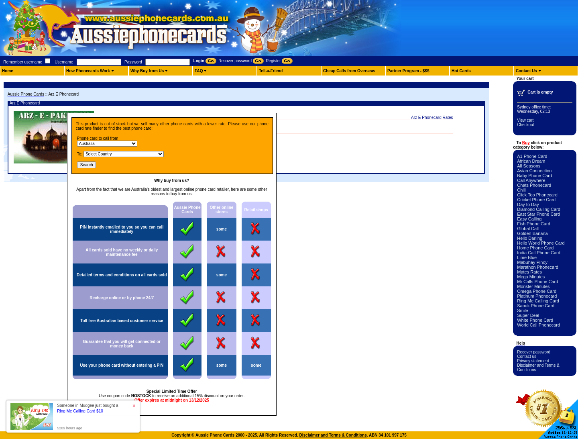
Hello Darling (529, 238)
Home (7, 71)
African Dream (531, 161)
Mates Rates (529, 272)
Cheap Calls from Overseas (349, 71)
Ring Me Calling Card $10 (80, 411)
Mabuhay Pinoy (532, 262)
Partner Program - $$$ (408, 71)
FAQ (199, 71)
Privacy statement (533, 361)
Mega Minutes (531, 276)
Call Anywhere (531, 180)
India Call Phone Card (538, 252)
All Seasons (528, 165)
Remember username (22, 62)
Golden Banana (532, 233)
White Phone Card (535, 320)
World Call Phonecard (538, 325)
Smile (522, 310)
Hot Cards (461, 71)
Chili (521, 190)
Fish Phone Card (533, 223)
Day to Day (528, 204)
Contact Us (526, 71)
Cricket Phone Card (536, 199)
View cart (525, 120)
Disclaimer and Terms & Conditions (333, 435)
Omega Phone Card (536, 291)
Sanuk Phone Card (535, 305)
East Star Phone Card (538, 214)
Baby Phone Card (534, 175)
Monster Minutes (533, 286)
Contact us (526, 356)
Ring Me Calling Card (538, 300)
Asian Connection (534, 170)
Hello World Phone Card (540, 243)
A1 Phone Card (532, 156)
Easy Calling (529, 218)
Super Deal (528, 315)
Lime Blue (527, 257)
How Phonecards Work (88, 71)
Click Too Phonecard (537, 194)
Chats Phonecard (534, 185)
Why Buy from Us (147, 71)
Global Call (528, 228)
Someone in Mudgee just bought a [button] (87, 408)
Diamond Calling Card (538, 209)
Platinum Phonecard (537, 296)
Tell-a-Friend (271, 71)
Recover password (533, 352)
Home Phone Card (535, 247)
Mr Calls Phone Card (537, 281)
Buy (526, 143)
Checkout (525, 125)
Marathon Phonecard (537, 267)
